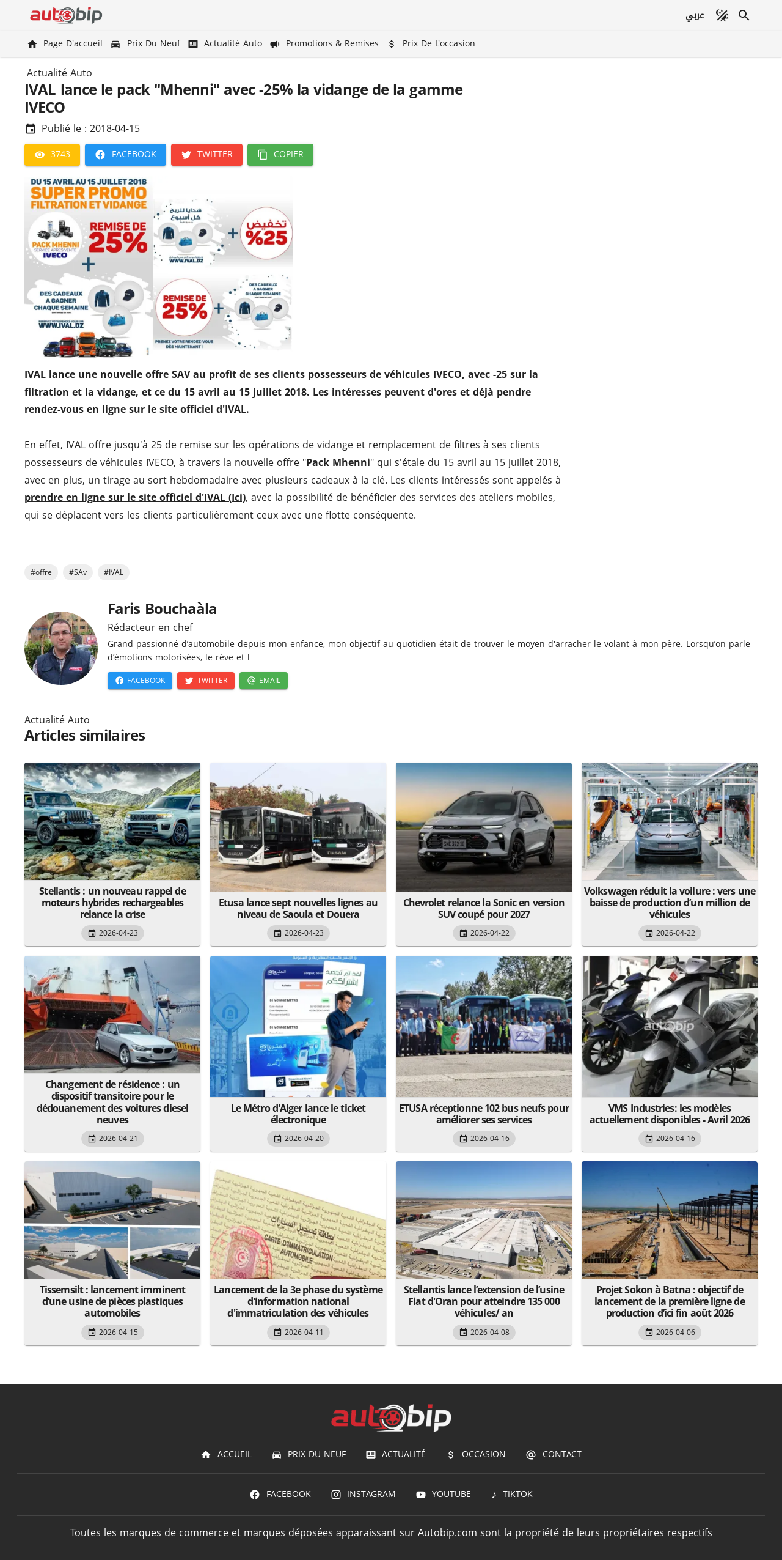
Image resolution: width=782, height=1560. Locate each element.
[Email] (263, 680)
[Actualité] (396, 1455)
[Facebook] (125, 155)
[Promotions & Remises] (325, 43)
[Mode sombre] (722, 15)
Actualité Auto (59, 73)
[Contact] (553, 1455)
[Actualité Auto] (226, 43)
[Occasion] (476, 1455)
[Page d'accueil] (66, 43)
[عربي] (694, 15)
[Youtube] (443, 1495)
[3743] (52, 155)
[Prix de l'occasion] (432, 43)
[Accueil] (226, 1455)
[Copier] (280, 155)
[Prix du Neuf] (146, 43)
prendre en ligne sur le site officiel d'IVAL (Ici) (135, 497)
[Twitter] (207, 155)
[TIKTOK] (512, 1495)
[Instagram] (363, 1495)
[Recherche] (744, 15)
